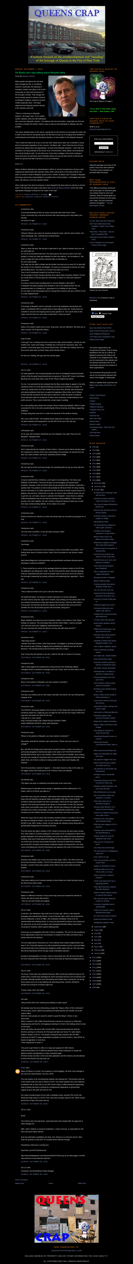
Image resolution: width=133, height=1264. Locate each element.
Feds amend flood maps (103, 659)
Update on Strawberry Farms (104, 866)
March (96, 947)
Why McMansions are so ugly (105, 792)
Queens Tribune (29, 76)
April (96, 943)
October (97, 490)
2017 (94, 477)
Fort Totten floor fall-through (104, 848)
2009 (94, 977)
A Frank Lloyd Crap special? (104, 620)
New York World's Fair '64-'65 (100, 328)
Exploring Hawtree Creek (103, 919)
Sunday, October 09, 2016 (34, 1062)
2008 (94, 981)
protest (54, 197)
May (96, 940)
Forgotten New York (97, 410)
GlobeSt (93, 413)
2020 (94, 467)
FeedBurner (108, 152)
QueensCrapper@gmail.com (100, 129)
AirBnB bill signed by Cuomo (104, 605)
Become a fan (95, 298)
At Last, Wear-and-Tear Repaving (102, 221)
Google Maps (98, 385)
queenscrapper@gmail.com (66, 1251)
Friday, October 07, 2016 (34, 224)
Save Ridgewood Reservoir (100, 334)
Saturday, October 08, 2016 (35, 657)
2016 (94, 480)
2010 (94, 974)
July (96, 933)
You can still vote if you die (103, 590)
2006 (94, 987)
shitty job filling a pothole (61, 188)
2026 (94, 447)
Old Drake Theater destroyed (104, 668)
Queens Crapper (31, 194)
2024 (94, 454)
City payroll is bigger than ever (105, 759)
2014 (94, 961)
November (98, 486)
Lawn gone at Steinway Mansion (106, 712)
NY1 (21, 164)
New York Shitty (95, 418)
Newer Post (19, 1183)
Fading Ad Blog (95, 404)
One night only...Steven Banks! (105, 656)
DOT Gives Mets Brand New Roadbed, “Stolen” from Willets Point (102, 226)
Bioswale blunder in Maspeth (104, 577)
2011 (94, 971)
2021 (94, 463)
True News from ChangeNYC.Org (102, 337)
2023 (94, 457)
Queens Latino (95, 424)
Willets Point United (97, 340)
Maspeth (46, 197)
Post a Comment (21, 1180)
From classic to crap (101, 857)
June (96, 937)
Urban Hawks (95, 435)
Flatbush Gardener (97, 407)
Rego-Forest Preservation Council (102, 331)
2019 (94, 470)
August (97, 930)
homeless (38, 197)
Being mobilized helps (102, 581)
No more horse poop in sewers (105, 916)
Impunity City (94, 416)
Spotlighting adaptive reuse (104, 922)
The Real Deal (95, 433)
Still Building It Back (101, 522)
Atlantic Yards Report (97, 395)
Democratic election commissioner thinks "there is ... (105, 744)
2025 (94, 450)
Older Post (82, 1183)
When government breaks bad (105, 750)
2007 (94, 984)
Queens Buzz (95, 421)
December (98, 483)
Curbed (92, 401)
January (97, 953)
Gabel (23, 1068)
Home (51, 1183)
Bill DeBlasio (27, 197)
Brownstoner (94, 398)
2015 (94, 957)
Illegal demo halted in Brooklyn (105, 721)
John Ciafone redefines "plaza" (105, 646)
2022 (94, 460)
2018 (94, 473)
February (97, 950)
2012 (94, 967)
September (98, 927)
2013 (94, 964)
